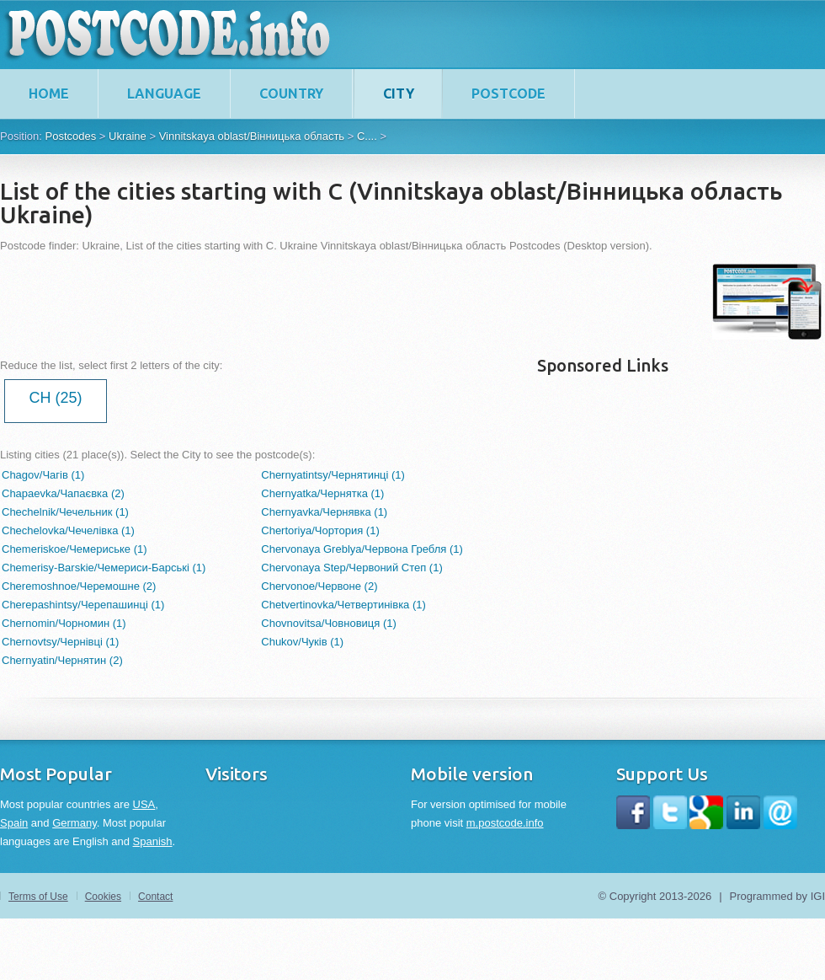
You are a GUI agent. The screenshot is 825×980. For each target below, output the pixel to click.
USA (144, 804)
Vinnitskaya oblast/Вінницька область (252, 136)
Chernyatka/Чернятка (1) (322, 493)
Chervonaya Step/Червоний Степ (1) (351, 567)
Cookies (103, 896)
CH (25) (55, 397)
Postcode (508, 93)
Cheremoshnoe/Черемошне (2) (79, 586)
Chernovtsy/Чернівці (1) (60, 641)
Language (164, 93)
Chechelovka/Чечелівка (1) (68, 530)
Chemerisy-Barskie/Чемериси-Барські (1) (103, 567)
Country (291, 93)
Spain (14, 823)
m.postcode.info (505, 823)
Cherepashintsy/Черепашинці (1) (83, 604)
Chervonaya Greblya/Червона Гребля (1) (362, 549)
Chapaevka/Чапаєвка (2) (63, 493)
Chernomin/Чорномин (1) (64, 623)
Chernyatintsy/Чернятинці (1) (333, 475)
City (398, 93)
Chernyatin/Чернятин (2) (62, 660)
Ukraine (127, 136)
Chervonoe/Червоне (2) (319, 586)
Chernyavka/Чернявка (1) (324, 512)
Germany (74, 823)
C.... (367, 136)
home (49, 93)
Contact (155, 896)
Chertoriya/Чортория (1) (320, 530)
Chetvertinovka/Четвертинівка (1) (343, 604)
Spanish (153, 841)
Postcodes (70, 136)
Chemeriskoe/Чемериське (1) (74, 549)
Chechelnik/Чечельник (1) (65, 512)
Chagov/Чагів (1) (43, 475)
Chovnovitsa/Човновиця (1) (329, 623)
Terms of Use (38, 896)
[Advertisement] (306, 302)
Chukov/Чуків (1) (302, 641)
